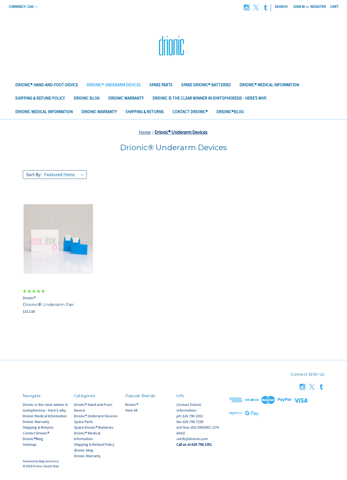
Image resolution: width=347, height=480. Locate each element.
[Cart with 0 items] (334, 6)
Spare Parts (160, 84)
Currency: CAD (23, 6)
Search (281, 6)
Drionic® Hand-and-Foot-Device (46, 84)
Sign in (299, 6)
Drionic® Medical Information (269, 84)
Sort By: (33, 175)
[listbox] (64, 174)
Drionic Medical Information (44, 111)
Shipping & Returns (145, 111)
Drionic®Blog (230, 111)
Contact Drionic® (190, 111)
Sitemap (29, 444)
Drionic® (131, 404)
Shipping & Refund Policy (40, 98)
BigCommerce (49, 461)
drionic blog (86, 98)
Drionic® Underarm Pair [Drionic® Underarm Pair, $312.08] (48, 304)
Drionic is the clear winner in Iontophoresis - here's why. (209, 98)
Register (318, 6)
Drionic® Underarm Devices (113, 84)
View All (131, 410)
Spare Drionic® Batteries (206, 84)
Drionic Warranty (126, 98)
